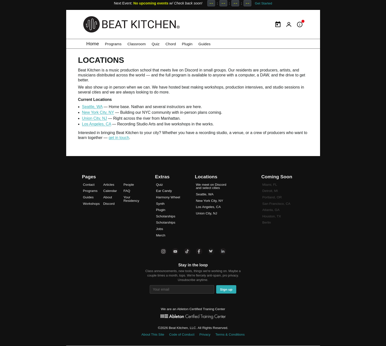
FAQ (126, 191)
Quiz (165, 43)
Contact (89, 184)
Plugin (201, 43)
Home (92, 43)
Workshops (91, 204)
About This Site (152, 334)
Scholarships (165, 216)
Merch (160, 235)
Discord (109, 204)
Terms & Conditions (230, 334)
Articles (108, 184)
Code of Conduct (181, 334)
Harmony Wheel (168, 197)
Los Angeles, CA (96, 124)
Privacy (204, 334)
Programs (115, 43)
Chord (182, 43)
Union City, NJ (94, 118)
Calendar (110, 191)
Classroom (142, 43)
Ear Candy (164, 191)
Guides (221, 43)
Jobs (159, 229)
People (128, 184)
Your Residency (131, 199)
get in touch (119, 138)
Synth (160, 204)
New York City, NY (98, 112)
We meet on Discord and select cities (211, 186)
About (107, 197)
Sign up (226, 289)
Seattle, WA (92, 107)
